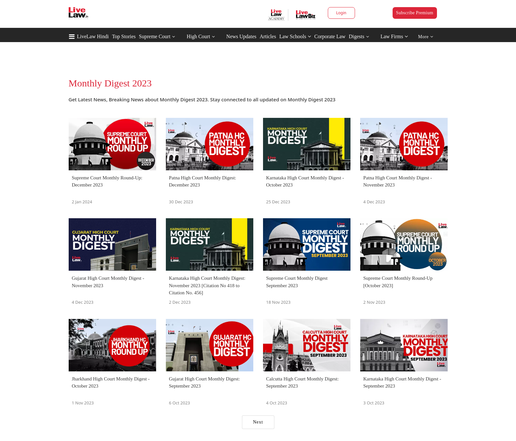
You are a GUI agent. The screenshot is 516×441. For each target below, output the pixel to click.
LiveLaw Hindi (93, 36)
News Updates (241, 36)
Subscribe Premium (414, 12)
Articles (267, 36)
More (425, 36)
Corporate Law (329, 36)
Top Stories (124, 36)
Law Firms (394, 36)
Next (258, 422)
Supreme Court (154, 36)
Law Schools (295, 36)
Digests (356, 36)
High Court (198, 36)
